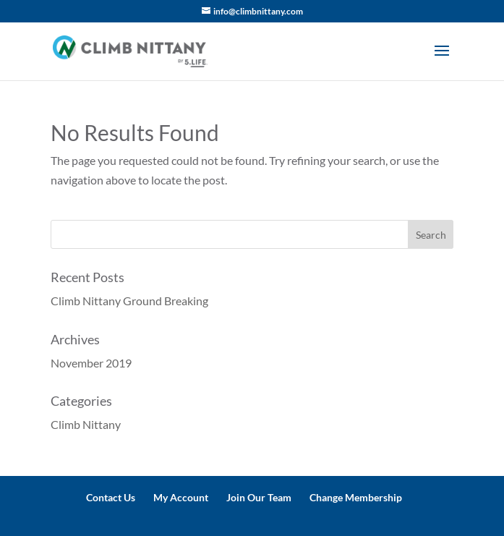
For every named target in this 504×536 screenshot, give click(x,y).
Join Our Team (258, 497)
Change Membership (355, 497)
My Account (180, 497)
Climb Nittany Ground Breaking (129, 300)
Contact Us (110, 497)
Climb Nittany (86, 424)
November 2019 (91, 363)
